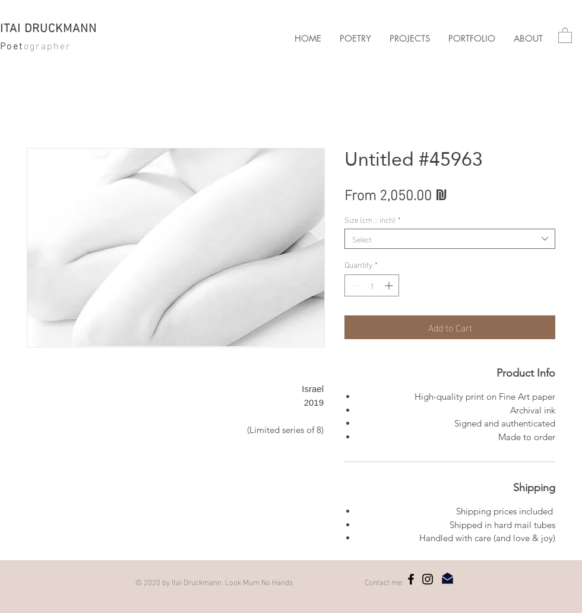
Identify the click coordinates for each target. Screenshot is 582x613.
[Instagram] (427, 579)
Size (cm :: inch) (372, 219)
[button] (409, 38)
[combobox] (449, 239)
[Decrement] (353, 285)
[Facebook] (411, 579)
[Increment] (389, 285)
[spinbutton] (371, 285)
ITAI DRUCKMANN (48, 29)
